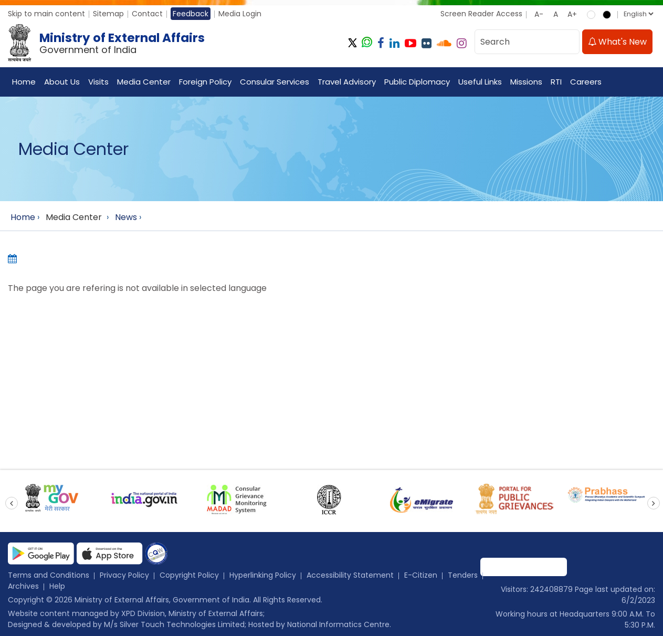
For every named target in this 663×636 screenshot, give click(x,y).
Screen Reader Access (481, 13)
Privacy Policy (124, 575)
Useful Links (480, 81)
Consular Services (274, 81)
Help (57, 586)
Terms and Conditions (48, 575)
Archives (23, 586)
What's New (617, 42)
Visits (98, 81)
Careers (586, 81)
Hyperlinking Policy (262, 575)
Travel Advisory (347, 81)
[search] (568, 41)
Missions (526, 81)
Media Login (239, 13)
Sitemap (108, 13)
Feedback (190, 13)
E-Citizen (420, 575)
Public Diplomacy (417, 81)
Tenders (463, 575)
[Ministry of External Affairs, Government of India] (108, 43)
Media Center (144, 81)
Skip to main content (46, 13)
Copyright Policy (189, 575)
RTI (556, 81)
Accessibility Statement (350, 575)
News (126, 217)
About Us (62, 81)
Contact (147, 13)
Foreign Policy (205, 81)
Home (24, 81)
